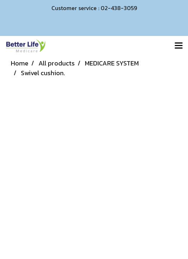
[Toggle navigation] (179, 46)
